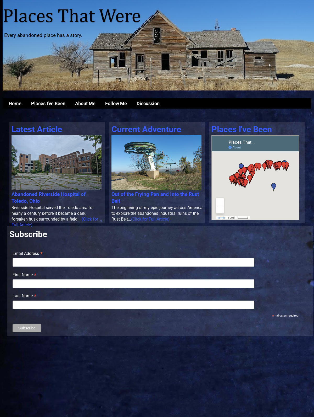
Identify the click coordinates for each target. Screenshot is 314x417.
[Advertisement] (157, 376)
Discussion (148, 103)
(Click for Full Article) (150, 219)
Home (15, 103)
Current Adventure (146, 129)
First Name (24, 275)
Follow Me (116, 103)
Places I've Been (48, 103)
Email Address (28, 253)
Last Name (24, 296)
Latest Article (37, 129)
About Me (85, 103)
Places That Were (72, 16)
